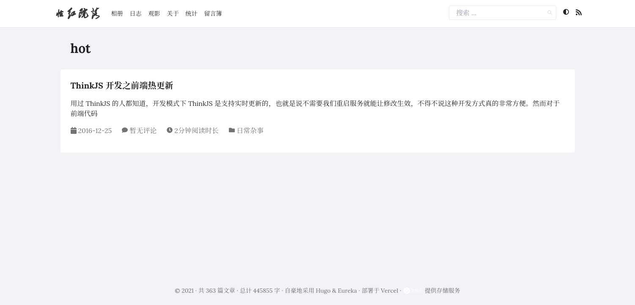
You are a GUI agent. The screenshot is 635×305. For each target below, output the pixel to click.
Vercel (389, 290)
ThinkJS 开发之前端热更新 (122, 85)
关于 (173, 13)
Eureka (347, 290)
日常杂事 (250, 130)
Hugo (323, 290)
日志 (136, 13)
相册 (117, 13)
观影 (154, 13)
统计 (192, 13)
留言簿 (213, 13)
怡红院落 (77, 13)
